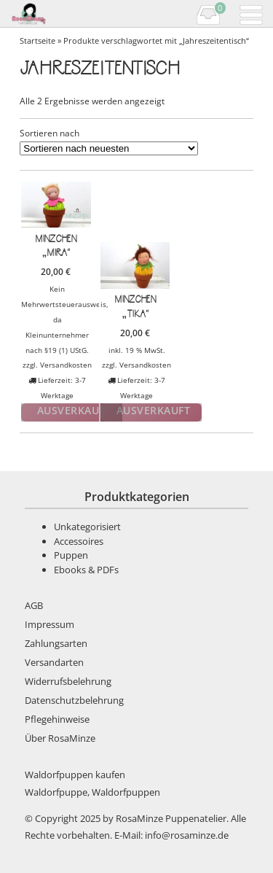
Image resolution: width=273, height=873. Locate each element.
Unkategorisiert (87, 526)
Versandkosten (66, 365)
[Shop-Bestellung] (109, 148)
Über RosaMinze (60, 738)
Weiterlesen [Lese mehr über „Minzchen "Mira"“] (71, 412)
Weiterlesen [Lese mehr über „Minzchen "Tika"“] (151, 412)
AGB (34, 605)
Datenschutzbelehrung (74, 700)
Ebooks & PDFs (86, 569)
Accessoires (78, 541)
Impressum (49, 624)
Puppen (71, 555)
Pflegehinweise (57, 719)
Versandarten (54, 662)
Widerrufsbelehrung (68, 681)
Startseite (37, 40)
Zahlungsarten (56, 643)
